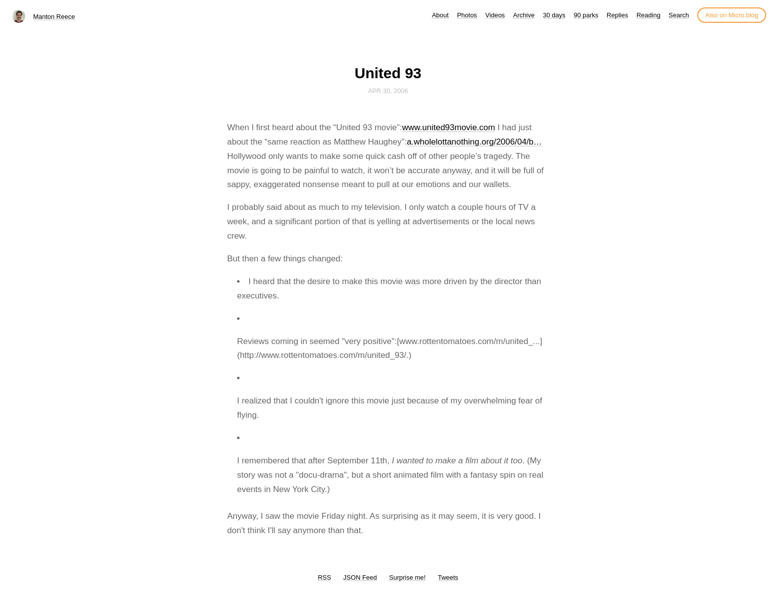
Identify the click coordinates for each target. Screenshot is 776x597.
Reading (648, 15)
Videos (495, 15)
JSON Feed (360, 577)
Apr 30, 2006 (388, 91)
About (440, 15)
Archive (523, 15)
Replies (617, 15)
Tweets (448, 577)
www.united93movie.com (448, 127)
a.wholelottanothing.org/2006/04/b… (474, 142)
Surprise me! (407, 577)
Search (679, 15)
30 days (554, 15)
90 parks (586, 15)
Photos (467, 15)
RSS (324, 577)
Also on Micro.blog (731, 15)
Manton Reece (54, 16)
